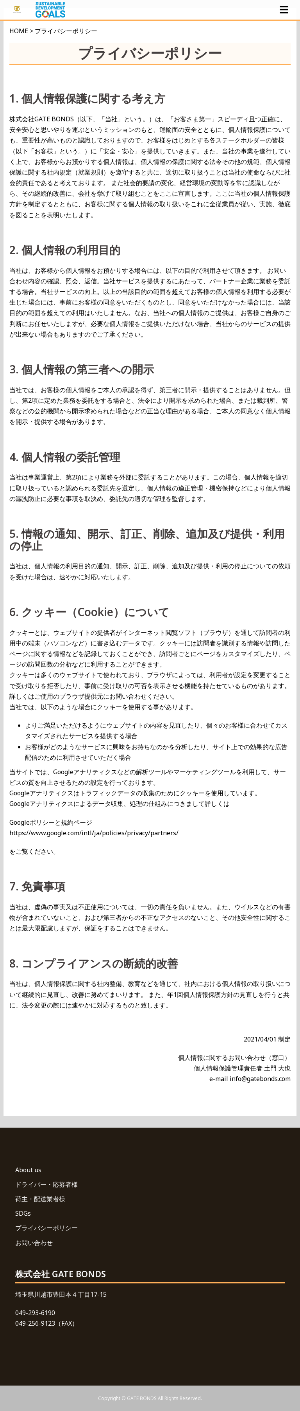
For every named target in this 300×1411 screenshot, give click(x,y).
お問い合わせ (34, 1242)
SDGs (23, 1213)
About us (28, 1170)
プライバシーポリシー (46, 1228)
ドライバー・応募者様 (46, 1184)
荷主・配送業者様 (40, 1199)
